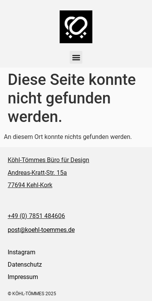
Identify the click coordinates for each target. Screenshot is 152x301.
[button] (76, 57)
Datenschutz (25, 264)
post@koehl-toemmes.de (41, 229)
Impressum (23, 277)
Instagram (21, 252)
